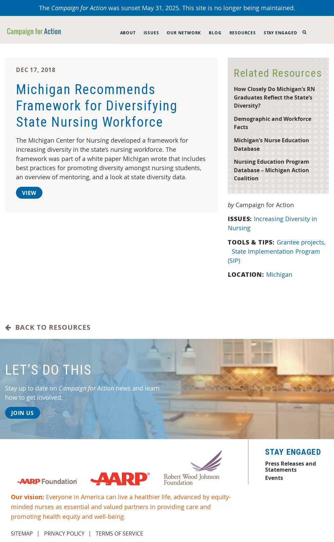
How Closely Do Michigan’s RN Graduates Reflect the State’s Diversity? (274, 97)
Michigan (280, 274)
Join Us (22, 413)
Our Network (184, 33)
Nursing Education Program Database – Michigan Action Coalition (271, 170)
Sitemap (22, 533)
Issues (151, 33)
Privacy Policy (64, 533)
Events (274, 478)
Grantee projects (301, 242)
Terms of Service (119, 533)
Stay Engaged (280, 33)
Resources (242, 33)
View (29, 193)
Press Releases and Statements (290, 466)
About (128, 33)
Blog (215, 33)
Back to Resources (48, 327)
